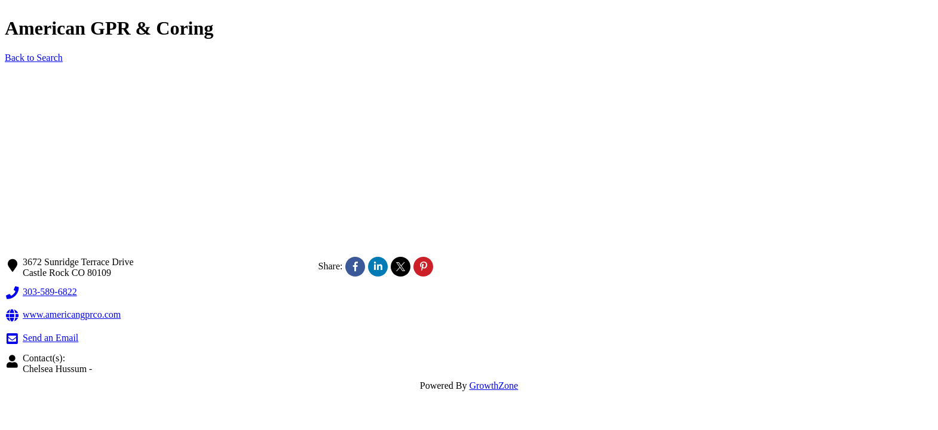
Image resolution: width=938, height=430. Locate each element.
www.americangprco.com (63, 315)
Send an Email (41, 338)
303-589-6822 (41, 292)
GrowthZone (493, 385)
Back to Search (34, 58)
